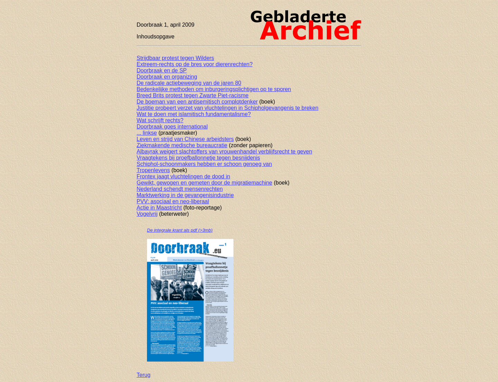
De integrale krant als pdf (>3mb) (180, 230)
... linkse (147, 133)
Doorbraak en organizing (167, 77)
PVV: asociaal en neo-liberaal (173, 201)
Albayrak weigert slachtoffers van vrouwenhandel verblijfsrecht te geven (224, 151)
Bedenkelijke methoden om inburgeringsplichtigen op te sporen (214, 89)
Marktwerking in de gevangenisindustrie (185, 195)
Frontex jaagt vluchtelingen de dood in (183, 176)
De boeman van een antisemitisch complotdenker (197, 102)
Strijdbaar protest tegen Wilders (175, 58)
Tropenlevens (153, 170)
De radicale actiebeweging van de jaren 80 (189, 83)
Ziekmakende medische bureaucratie (182, 145)
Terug (143, 375)
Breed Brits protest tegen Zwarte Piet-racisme (193, 95)
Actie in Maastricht (159, 208)
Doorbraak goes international (172, 127)
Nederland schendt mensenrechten (180, 189)
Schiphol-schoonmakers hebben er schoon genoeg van (204, 164)
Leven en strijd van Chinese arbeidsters (185, 139)
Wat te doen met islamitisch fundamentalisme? (194, 114)
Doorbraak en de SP (162, 70)
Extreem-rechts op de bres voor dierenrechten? (194, 64)
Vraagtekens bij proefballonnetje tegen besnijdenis (198, 158)
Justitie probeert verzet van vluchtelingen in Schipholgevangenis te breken (228, 108)
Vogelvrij (147, 214)
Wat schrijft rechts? (160, 120)
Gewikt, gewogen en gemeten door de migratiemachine (204, 183)
